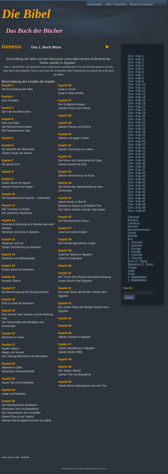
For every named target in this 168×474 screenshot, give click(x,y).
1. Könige (134, 248)
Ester (131, 274)
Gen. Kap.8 (136, 78)
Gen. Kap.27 (136, 138)
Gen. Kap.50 (136, 210)
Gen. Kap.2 (136, 59)
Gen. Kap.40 (136, 179)
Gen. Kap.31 (136, 150)
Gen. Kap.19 (136, 113)
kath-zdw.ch (102, 469)
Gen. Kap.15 (136, 100)
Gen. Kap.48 (136, 204)
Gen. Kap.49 (136, 207)
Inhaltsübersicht (68, 469)
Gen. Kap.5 (136, 68)
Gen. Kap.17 (136, 106)
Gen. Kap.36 (136, 166)
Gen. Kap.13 (136, 94)
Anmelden (79, 469)
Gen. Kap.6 (136, 72)
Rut (130, 239)
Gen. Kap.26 (136, 135)
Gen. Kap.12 (136, 90)
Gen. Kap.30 (136, 147)
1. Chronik (135, 255)
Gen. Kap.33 (136, 157)
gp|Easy (87, 469)
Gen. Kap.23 (136, 125)
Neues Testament (141, 4)
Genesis (133, 217)
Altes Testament (115, 4)
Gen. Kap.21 (136, 119)
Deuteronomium (139, 229)
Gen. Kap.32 (136, 154)
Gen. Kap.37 (136, 169)
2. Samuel (135, 245)
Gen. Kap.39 (136, 176)
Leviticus (134, 223)
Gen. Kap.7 (136, 75)
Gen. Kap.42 (136, 185)
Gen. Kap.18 (136, 109)
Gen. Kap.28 (136, 141)
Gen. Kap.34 (136, 160)
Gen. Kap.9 (136, 81)
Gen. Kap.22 (136, 122)
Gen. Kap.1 (136, 56)
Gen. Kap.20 (136, 116)
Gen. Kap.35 (136, 163)
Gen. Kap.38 (136, 173)
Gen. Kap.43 (136, 188)
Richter (133, 236)
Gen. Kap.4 (136, 65)
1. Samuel (135, 242)
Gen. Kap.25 (136, 131)
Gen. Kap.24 (136, 128)
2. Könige (134, 251)
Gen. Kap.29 (136, 144)
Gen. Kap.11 (136, 87)
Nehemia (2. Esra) (140, 264)
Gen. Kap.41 (136, 182)
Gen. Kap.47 (136, 201)
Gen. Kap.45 (136, 195)
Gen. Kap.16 (136, 103)
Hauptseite (95, 4)
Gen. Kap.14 (136, 97)
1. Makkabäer (137, 277)
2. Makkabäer (137, 280)
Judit (131, 270)
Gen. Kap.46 (136, 198)
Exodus (133, 220)
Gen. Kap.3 (136, 62)
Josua (132, 233)
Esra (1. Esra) (137, 261)
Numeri (133, 226)
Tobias (132, 267)
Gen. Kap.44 (136, 191)
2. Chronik (135, 258)
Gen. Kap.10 (136, 84)
